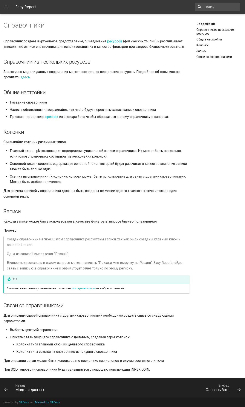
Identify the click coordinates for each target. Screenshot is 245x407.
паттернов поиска (84, 288)
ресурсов (114, 41)
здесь (25, 77)
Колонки (202, 45)
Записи (201, 51)
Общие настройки (209, 39)
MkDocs (24, 402)
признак (51, 117)
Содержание (206, 24)
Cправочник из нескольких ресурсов (215, 31)
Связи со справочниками (214, 57)
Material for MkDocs (47, 402)
